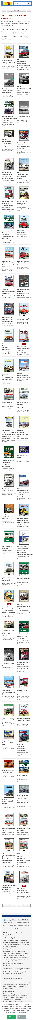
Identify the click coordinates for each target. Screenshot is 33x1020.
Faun (18, 29)
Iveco (11, 33)
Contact (9, 922)
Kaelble (17, 33)
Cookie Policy (12, 925)
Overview (16, 10)
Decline (21, 1017)
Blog (4, 922)
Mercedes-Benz (22, 36)
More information (22, 1012)
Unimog (9, 39)
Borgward (5, 29)
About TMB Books (23, 920)
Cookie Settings (21, 925)
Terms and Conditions (22, 922)
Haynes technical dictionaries (19, 957)
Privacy (5, 925)
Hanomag (24, 29)
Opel (3, 39)
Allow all (11, 1017)
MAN (14, 36)
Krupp (23, 33)
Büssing (12, 29)
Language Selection (11, 920)
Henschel (5, 33)
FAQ (14, 922)
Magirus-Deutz (6, 36)
